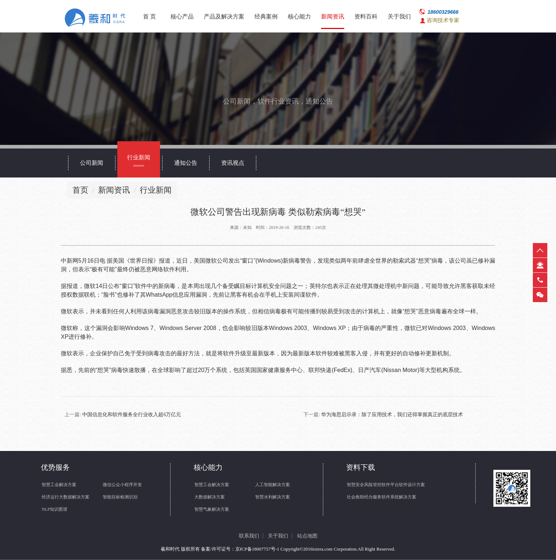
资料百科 (366, 16)
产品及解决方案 (224, 16)
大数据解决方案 (209, 497)
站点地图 (307, 536)
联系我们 (249, 536)
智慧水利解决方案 (272, 497)
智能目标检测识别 (120, 497)
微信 (540, 294)
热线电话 (540, 280)
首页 (80, 190)
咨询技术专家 (443, 20)
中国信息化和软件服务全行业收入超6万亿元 (131, 414)
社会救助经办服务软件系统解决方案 (381, 497)
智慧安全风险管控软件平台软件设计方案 (386, 484)
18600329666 (443, 12)
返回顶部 (540, 250)
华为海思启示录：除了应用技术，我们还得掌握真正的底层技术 (392, 414)
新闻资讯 (332, 16)
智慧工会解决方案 (59, 484)
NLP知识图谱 (54, 509)
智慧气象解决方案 (211, 509)
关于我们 (399, 16)
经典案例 (266, 16)
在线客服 (540, 265)
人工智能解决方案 (272, 484)
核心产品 (182, 16)
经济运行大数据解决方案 (65, 497)
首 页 (149, 16)
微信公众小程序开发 (122, 484)
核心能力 (299, 16)
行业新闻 (156, 190)
